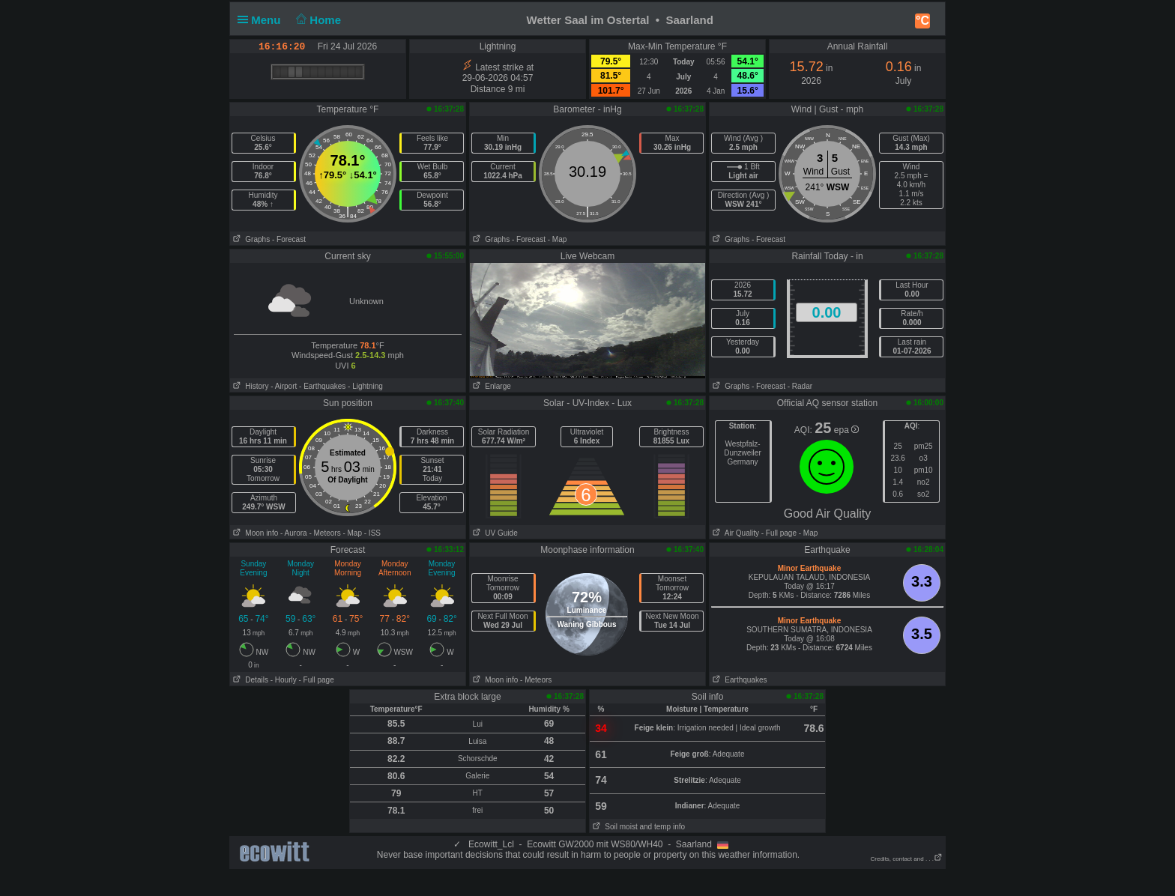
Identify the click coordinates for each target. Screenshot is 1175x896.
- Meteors (324, 533)
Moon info (254, 533)
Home (317, 19)
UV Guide (494, 533)
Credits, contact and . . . (907, 859)
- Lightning (365, 386)
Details (249, 680)
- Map (557, 239)
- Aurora (293, 533)
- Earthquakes (322, 386)
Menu (262, 19)
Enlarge (490, 386)
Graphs (250, 239)
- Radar (800, 386)
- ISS (372, 533)
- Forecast (289, 239)
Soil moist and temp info (637, 827)
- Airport (284, 386)
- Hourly (284, 680)
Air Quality (734, 533)
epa (846, 430)
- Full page (779, 533)
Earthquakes (738, 680)
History (249, 386)
